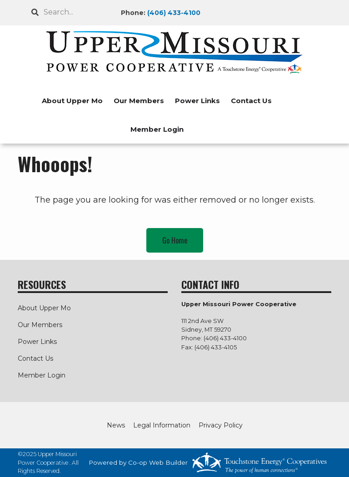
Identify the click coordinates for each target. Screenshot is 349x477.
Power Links (197, 100)
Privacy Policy (221, 425)
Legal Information (161, 425)
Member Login (157, 129)
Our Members (139, 100)
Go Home (174, 240)
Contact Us (251, 100)
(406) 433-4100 (173, 13)
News (116, 425)
